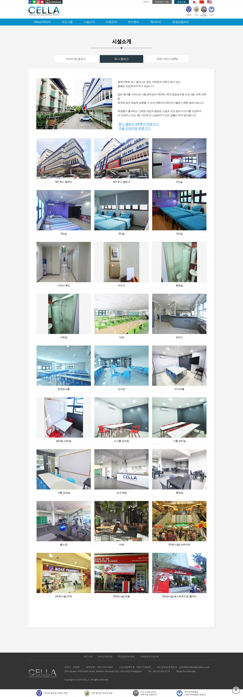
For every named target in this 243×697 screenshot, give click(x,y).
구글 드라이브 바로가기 (134, 128)
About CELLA (42, 22)
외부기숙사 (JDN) (167, 58)
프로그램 (67, 22)
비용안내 (111, 22)
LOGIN (146, 2)
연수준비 (133, 22)
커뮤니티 (39, 28)
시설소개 (89, 22)
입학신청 (181, 2)
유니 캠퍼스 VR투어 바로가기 (138, 124)
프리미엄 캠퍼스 (76, 58)
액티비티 (155, 22)
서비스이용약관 (105, 656)
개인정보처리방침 (126, 656)
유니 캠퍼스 (121, 58)
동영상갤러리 (180, 22)
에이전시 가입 (162, 2)
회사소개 (88, 656)
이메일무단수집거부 (149, 656)
